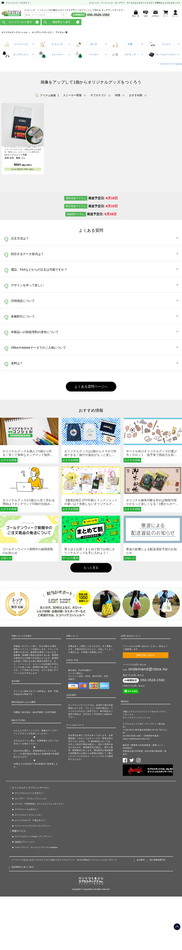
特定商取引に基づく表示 (22, 867)
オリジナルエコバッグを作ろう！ (30, 794)
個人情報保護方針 (157, 860)
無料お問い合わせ (145, 655)
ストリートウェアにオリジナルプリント (33, 826)
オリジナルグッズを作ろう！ (18, 3)
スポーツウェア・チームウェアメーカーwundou (36, 848)
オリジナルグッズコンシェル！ (29, 815)
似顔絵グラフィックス (25, 842)
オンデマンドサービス (42, 33)
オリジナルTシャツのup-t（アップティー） (34, 837)
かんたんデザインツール (25, 731)
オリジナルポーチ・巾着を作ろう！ (31, 821)
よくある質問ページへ (91, 387)
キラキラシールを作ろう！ (27, 810)
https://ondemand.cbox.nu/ (136, 739)
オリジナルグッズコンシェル (14, 33)
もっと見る (91, 568)
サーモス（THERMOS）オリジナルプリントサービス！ (40, 804)
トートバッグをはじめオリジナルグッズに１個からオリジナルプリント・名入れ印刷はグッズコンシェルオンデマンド (64, 860)
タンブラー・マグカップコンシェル (31, 799)
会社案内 (141, 860)
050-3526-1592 (98, 15)
